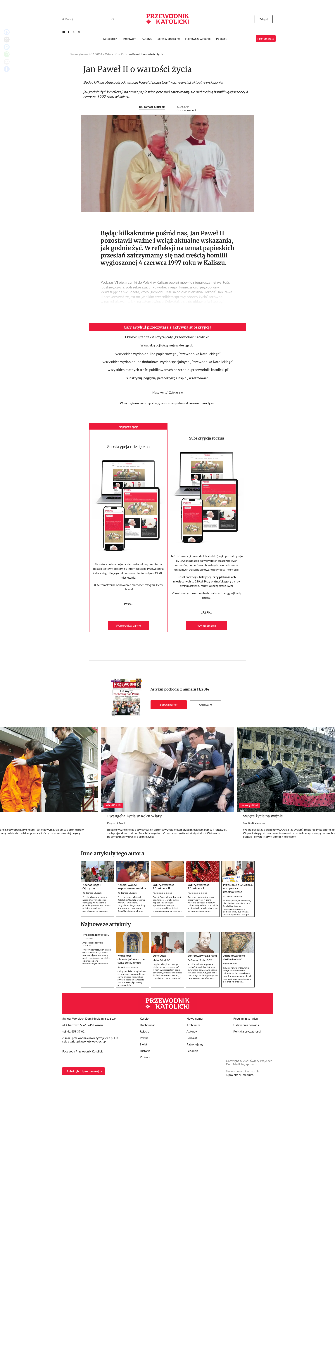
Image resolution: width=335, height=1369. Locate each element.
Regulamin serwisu (245, 1018)
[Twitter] (73, 31)
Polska (144, 1038)
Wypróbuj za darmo (128, 625)
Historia (145, 1050)
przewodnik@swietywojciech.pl (92, 1038)
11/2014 (203, 689)
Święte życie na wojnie (263, 816)
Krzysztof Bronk (116, 823)
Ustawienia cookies (246, 1025)
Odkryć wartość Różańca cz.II (163, 886)
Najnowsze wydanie (197, 38)
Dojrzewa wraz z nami (202, 955)
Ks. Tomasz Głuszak (152, 106)
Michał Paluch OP (161, 960)
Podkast (221, 38)
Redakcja (192, 1050)
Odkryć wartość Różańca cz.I (198, 886)
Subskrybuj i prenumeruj (83, 1071)
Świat (143, 1044)
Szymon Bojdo (230, 963)
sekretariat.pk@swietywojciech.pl (84, 1041)
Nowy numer (195, 1018)
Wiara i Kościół (114, 54)
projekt (240, 1074)
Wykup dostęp (206, 625)
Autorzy (147, 38)
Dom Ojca (159, 955)
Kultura (145, 1057)
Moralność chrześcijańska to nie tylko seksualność (131, 959)
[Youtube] (63, 31)
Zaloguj (264, 19)
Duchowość (147, 1025)
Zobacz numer (169, 704)
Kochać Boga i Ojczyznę (91, 886)
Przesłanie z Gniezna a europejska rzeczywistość (238, 888)
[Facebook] (68, 31)
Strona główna (79, 54)
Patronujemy (195, 1044)
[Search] (63, 19)
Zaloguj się (176, 392)
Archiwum (205, 704)
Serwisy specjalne (169, 38)
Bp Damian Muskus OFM (200, 960)
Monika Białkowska (254, 823)
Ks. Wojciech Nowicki (128, 967)
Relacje (144, 1031)
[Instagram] (79, 31)
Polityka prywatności (247, 1031)
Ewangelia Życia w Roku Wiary (134, 816)
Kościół (144, 1018)
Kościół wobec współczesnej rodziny (132, 886)
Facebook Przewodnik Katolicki (83, 1051)
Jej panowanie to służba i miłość (234, 957)
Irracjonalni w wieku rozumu (95, 936)
